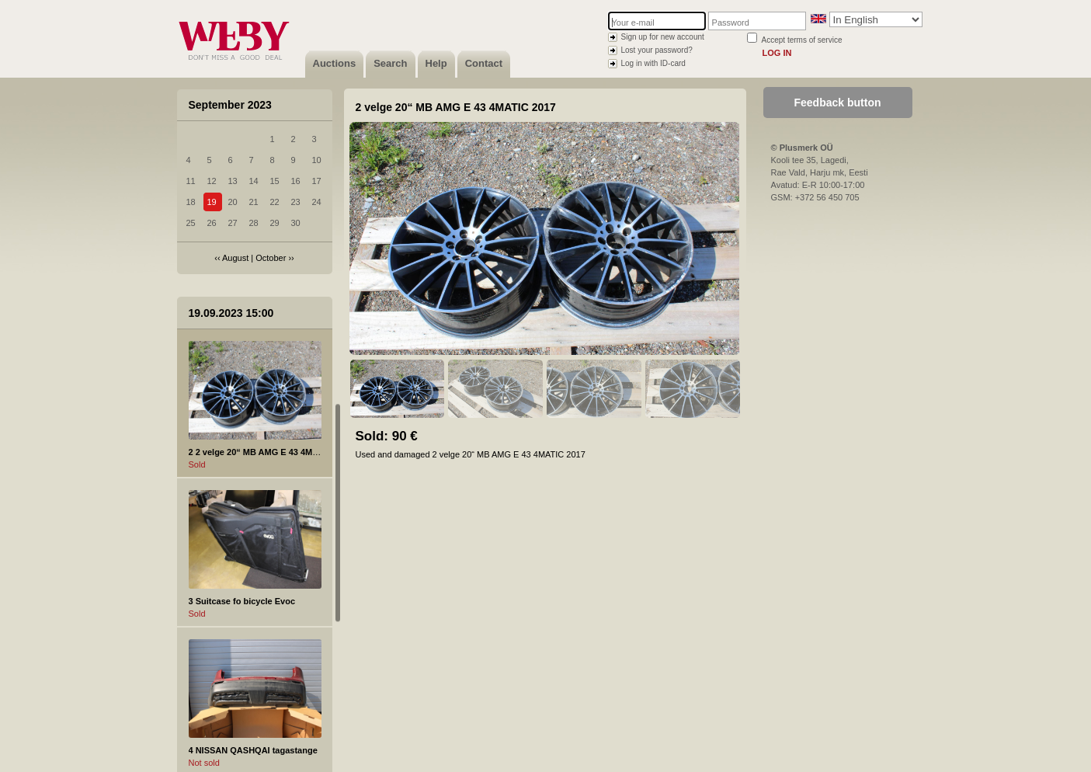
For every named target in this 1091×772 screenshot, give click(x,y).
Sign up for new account (662, 37)
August (235, 258)
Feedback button (837, 102)
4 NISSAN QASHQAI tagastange (253, 750)
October (270, 258)
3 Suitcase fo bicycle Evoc (242, 601)
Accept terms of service (802, 40)
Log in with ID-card (653, 63)
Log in (777, 52)
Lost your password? (657, 50)
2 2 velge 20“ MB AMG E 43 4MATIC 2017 (271, 452)
